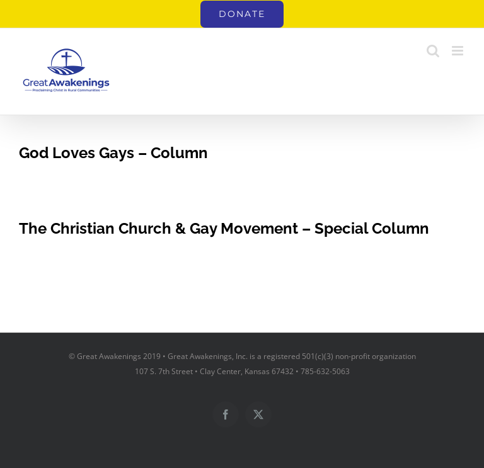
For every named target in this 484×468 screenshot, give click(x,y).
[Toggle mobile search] (433, 50)
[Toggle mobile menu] (458, 50)
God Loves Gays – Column (113, 153)
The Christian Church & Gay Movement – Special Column (224, 228)
